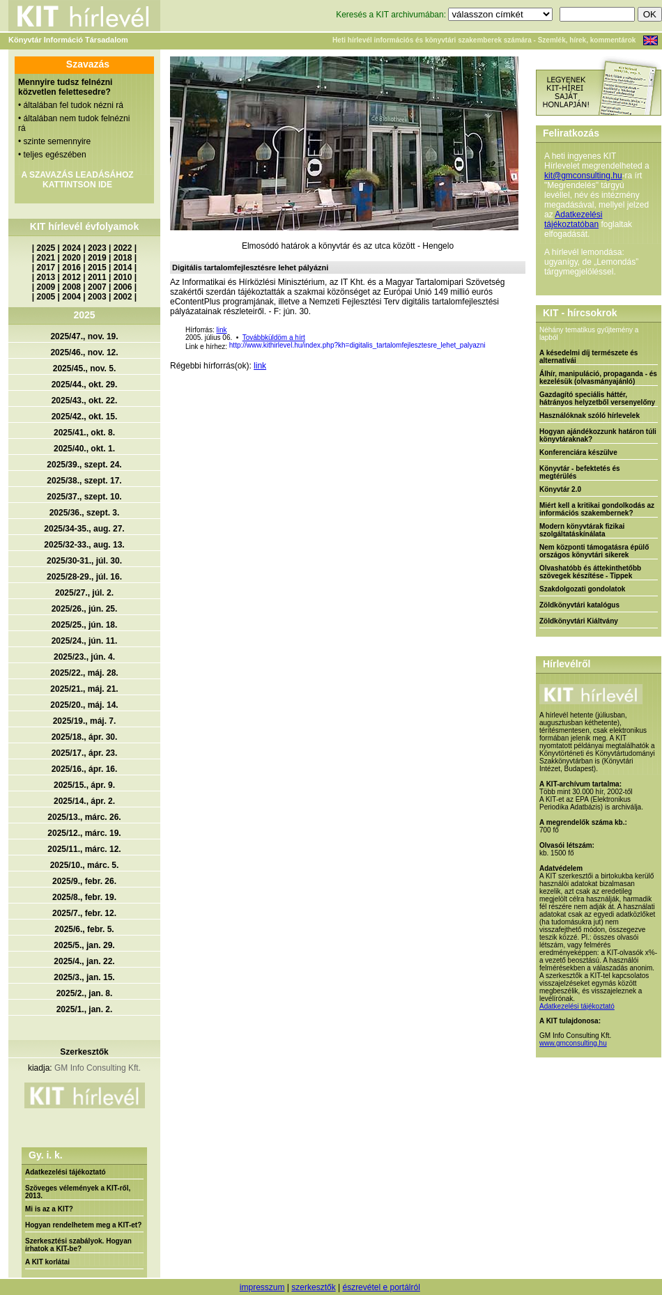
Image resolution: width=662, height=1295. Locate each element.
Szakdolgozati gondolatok (582, 589)
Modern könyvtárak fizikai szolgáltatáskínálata (581, 530)
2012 (71, 277)
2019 (97, 258)
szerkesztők (313, 1287)
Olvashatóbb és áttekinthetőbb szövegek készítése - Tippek (590, 572)
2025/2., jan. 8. (84, 993)
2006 (123, 287)
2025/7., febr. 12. (84, 913)
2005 (46, 297)
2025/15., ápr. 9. (84, 785)
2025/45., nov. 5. (84, 368)
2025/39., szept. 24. (84, 465)
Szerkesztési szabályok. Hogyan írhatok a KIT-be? (78, 1245)
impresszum (262, 1287)
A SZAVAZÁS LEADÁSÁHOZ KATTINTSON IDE (77, 179)
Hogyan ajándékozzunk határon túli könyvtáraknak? (597, 435)
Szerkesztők (84, 1052)
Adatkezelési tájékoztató (65, 1172)
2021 (46, 258)
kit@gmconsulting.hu (583, 175)
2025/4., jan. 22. (84, 961)
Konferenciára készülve (578, 452)
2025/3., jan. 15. (84, 977)
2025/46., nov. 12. (84, 352)
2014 (123, 267)
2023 (97, 248)
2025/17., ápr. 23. (85, 753)
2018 (123, 258)
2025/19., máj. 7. (84, 721)
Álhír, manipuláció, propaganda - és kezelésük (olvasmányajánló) (598, 377)
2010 (123, 277)
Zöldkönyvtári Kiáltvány (578, 621)
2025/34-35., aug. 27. (84, 529)
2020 (71, 258)
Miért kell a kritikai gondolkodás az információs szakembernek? (596, 509)
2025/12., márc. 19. (84, 833)
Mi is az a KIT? (49, 1209)
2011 (97, 277)
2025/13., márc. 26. (84, 817)
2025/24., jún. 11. (85, 641)
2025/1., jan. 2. (84, 1009)
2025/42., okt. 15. (85, 416)
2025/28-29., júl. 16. (84, 577)
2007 (97, 287)
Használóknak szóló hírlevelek (589, 415)
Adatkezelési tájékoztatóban (573, 219)
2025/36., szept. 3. (84, 513)
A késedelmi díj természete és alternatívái (588, 356)
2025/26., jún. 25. (85, 609)
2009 (46, 287)
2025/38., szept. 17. (84, 481)
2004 (71, 297)
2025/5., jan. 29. (84, 945)
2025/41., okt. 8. (84, 432)
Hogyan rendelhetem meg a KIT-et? (83, 1225)
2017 (46, 267)
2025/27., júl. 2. (84, 593)
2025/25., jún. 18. (85, 625)
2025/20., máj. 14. (84, 705)
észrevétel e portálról (380, 1287)
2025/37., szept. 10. (84, 497)
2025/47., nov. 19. (84, 336)
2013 (46, 277)
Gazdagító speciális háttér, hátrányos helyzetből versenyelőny (597, 398)
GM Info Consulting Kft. (97, 1068)
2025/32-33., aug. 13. (84, 545)
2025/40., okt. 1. (84, 448)
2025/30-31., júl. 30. (84, 561)
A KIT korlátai (47, 1262)
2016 (71, 267)
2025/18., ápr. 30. (85, 737)
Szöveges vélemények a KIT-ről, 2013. (77, 1192)
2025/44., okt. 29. (85, 384)
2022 (123, 248)
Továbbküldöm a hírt (274, 337)
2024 (71, 248)
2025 (46, 248)
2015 (97, 267)
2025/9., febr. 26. (84, 881)
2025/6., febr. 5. (84, 929)
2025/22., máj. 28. (84, 673)
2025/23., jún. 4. (84, 657)
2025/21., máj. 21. (84, 689)
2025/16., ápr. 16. (85, 769)
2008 (71, 287)
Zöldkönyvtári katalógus (579, 605)
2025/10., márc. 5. (84, 865)
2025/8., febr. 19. (84, 897)
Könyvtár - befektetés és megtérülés (579, 472)
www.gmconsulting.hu (573, 1043)
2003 (97, 297)
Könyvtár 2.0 (560, 489)
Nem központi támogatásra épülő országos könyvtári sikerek (594, 551)
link (221, 330)
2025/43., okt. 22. (85, 400)
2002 (123, 297)
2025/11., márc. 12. (84, 849)
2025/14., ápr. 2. (84, 801)
